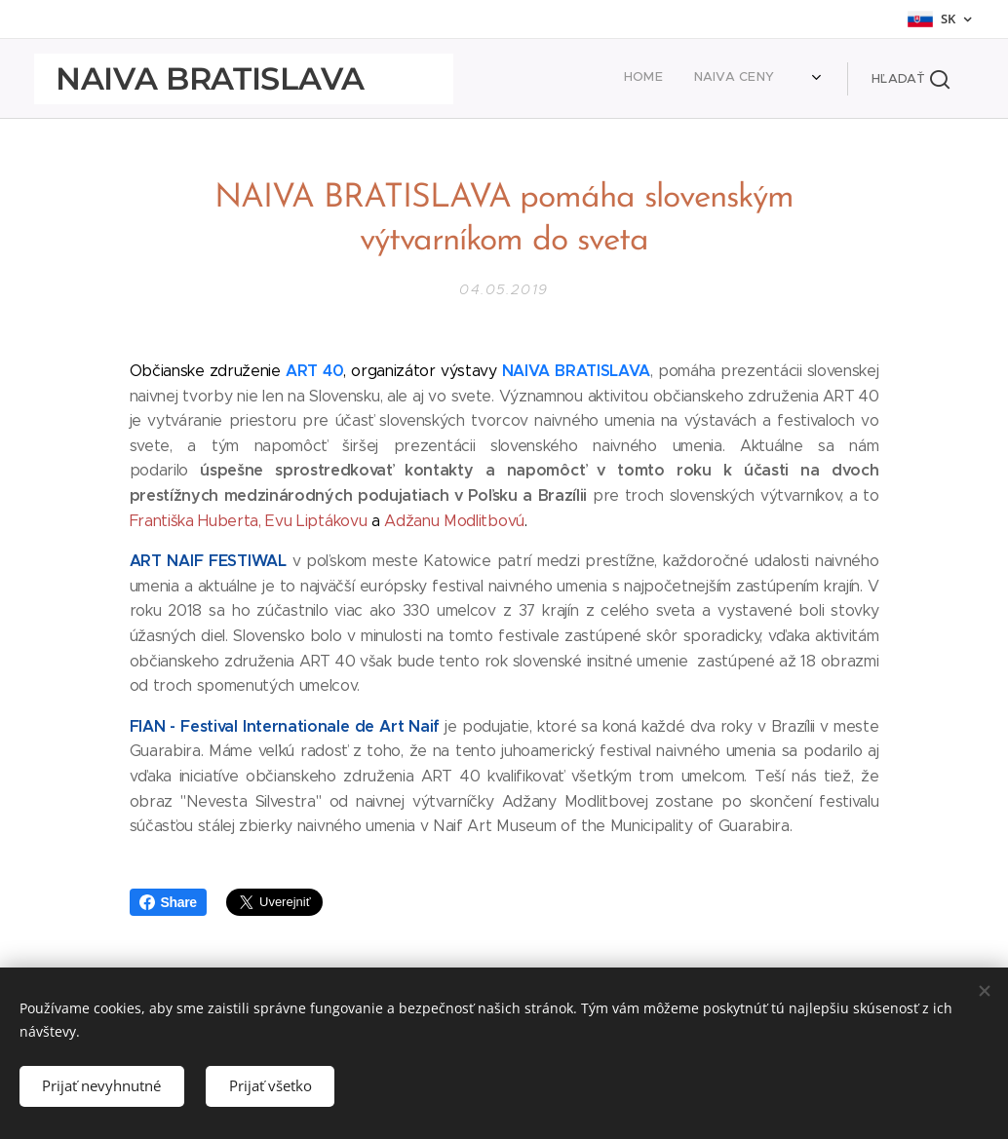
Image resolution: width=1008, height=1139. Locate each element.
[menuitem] (636, 79)
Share (168, 902)
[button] (910, 79)
